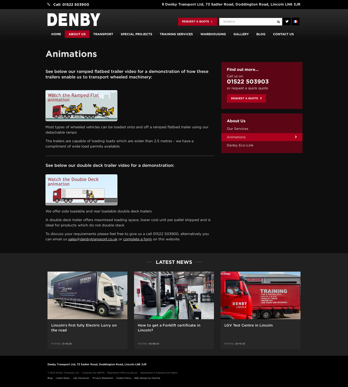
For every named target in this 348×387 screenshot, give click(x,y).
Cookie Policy (123, 378)
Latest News (63, 378)
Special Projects (136, 34)
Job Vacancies (81, 378)
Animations (236, 137)
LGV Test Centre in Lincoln (248, 325)
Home (56, 34)
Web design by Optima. (147, 378)
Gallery (241, 34)
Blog (260, 34)
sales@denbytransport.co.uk (92, 239)
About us (77, 34)
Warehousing (213, 34)
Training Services (176, 34)
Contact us (283, 34)
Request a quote (197, 21)
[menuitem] (262, 129)
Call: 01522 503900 (71, 4)
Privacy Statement (103, 378)
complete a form (137, 239)
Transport (103, 34)
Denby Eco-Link (240, 145)
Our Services (237, 129)
